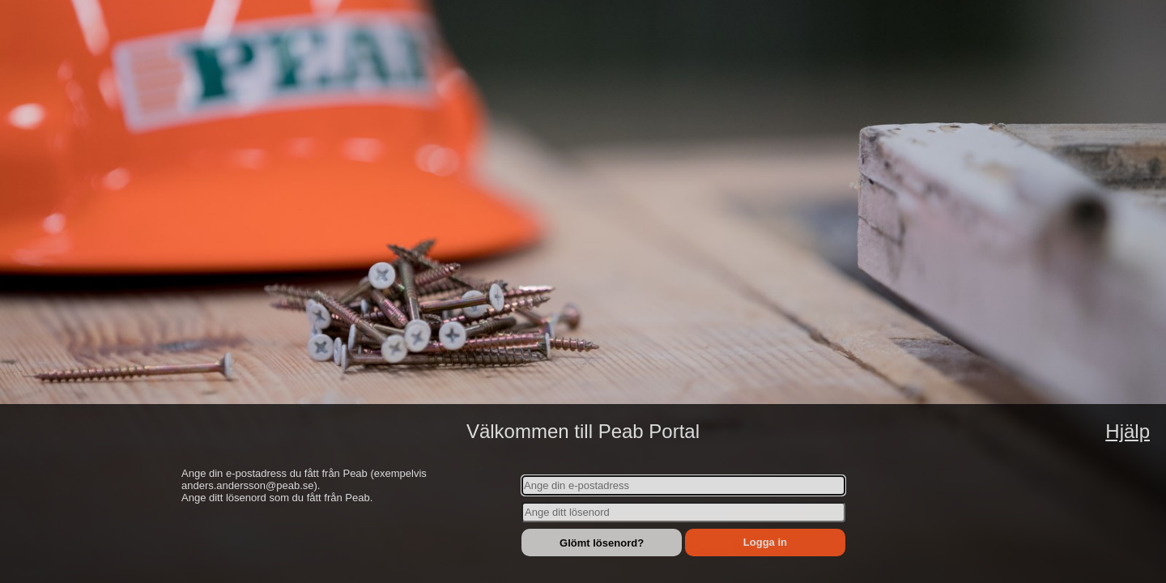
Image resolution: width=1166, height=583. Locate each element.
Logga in (765, 542)
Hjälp (1127, 431)
